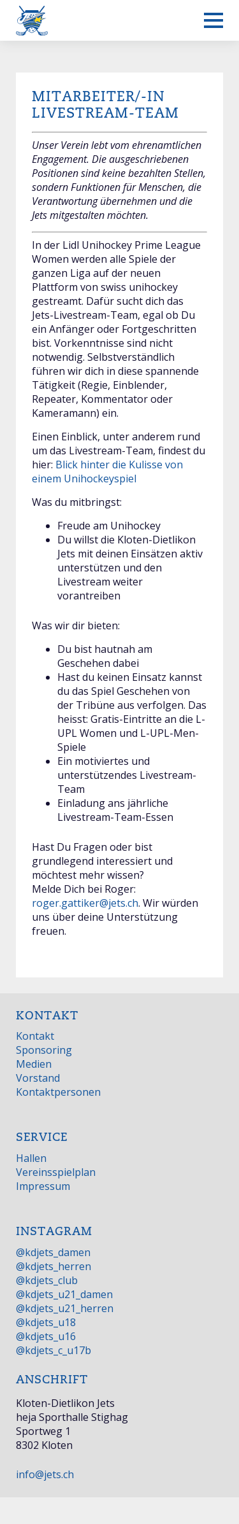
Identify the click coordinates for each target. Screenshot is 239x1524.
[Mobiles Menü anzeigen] (213, 20)
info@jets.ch (45, 1474)
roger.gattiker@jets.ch (85, 903)
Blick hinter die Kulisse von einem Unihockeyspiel (107, 472)
